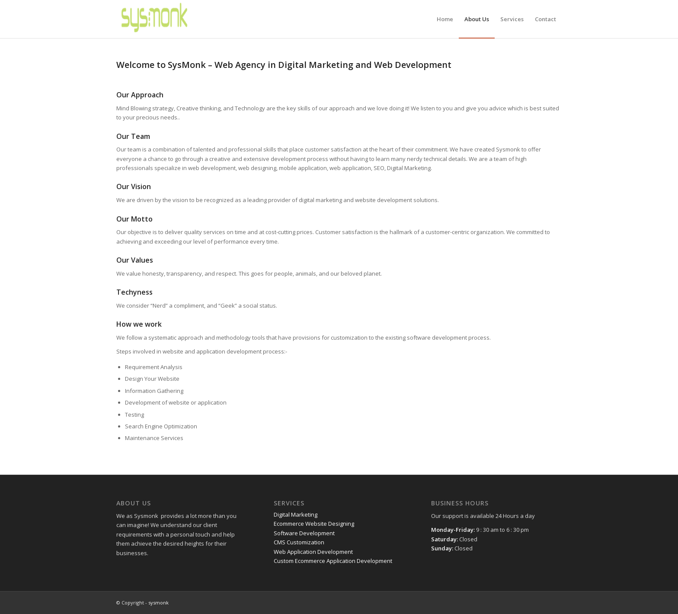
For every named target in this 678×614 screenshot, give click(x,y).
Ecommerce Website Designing (314, 523)
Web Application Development (313, 552)
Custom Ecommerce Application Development (333, 561)
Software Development (304, 533)
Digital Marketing (295, 514)
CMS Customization (299, 542)
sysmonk (158, 602)
